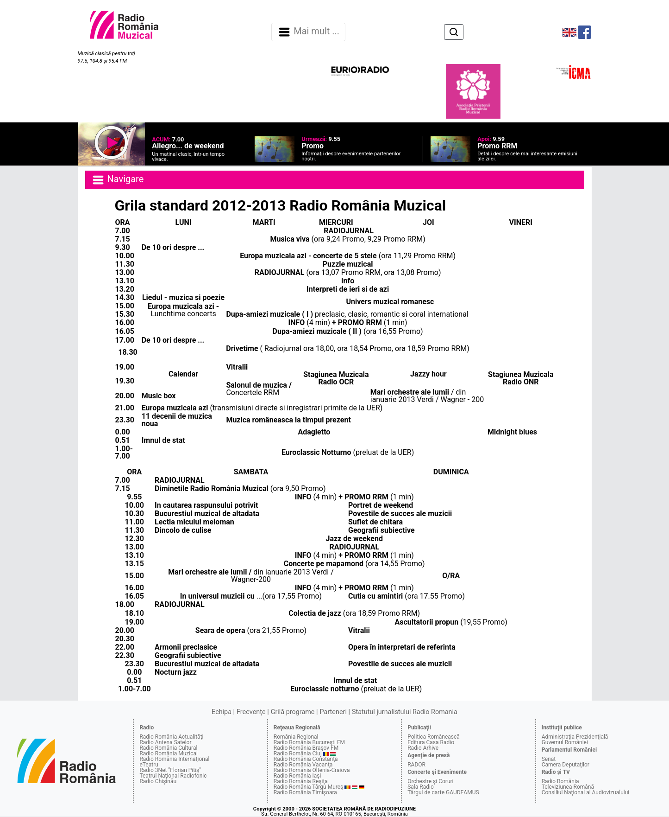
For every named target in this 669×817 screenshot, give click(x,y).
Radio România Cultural (168, 748)
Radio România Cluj (298, 753)
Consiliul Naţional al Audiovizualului (586, 792)
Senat (549, 759)
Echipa (221, 712)
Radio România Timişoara (305, 792)
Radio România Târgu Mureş (308, 787)
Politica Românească (433, 737)
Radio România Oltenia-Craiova (312, 770)
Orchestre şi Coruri (430, 781)
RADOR (416, 764)
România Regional (296, 737)
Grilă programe (293, 712)
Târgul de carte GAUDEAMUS (443, 792)
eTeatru (148, 764)
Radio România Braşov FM (306, 748)
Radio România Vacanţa (303, 764)
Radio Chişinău (157, 781)
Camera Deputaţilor (565, 764)
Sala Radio (420, 787)
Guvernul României (565, 742)
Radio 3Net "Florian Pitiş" (170, 770)
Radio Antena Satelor (165, 742)
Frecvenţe (251, 712)
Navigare (117, 180)
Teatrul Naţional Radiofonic (172, 775)
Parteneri (333, 712)
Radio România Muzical (168, 753)
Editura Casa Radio (430, 742)
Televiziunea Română (568, 787)
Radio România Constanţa (306, 759)
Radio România (560, 781)
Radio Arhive (422, 748)
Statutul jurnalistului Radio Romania (404, 712)
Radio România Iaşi (297, 775)
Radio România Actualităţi (171, 737)
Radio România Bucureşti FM (309, 742)
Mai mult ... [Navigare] (308, 32)
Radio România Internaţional (174, 759)
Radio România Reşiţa (301, 781)
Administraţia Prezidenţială (575, 737)
